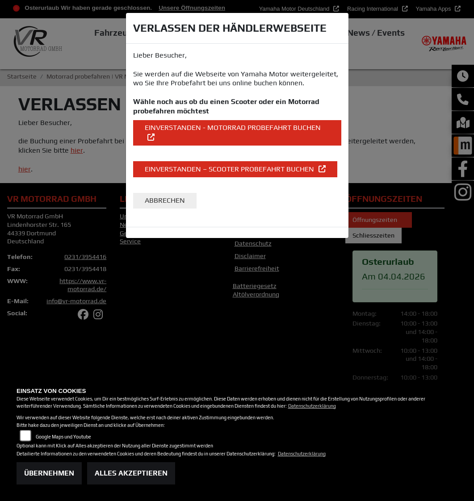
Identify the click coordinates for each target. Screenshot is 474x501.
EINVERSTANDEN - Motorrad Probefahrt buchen (233, 127)
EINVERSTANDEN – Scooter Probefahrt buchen (230, 169)
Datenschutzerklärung (312, 406)
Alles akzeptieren (131, 473)
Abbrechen (165, 200)
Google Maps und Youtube (63, 436)
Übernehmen (49, 473)
